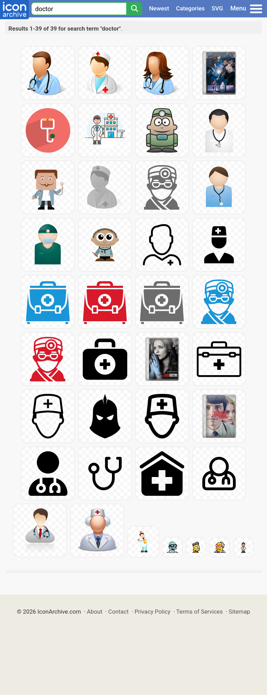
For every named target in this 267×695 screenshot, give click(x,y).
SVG (217, 8)
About (95, 611)
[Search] (134, 8)
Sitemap (239, 611)
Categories (190, 8)
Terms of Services (199, 611)
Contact (118, 611)
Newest (159, 8)
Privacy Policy (152, 611)
